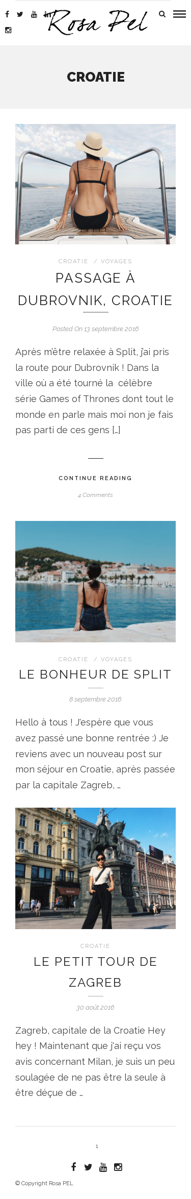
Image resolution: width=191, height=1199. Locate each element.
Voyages (116, 261)
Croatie (74, 261)
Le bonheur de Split (95, 674)
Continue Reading (95, 478)
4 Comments (95, 494)
